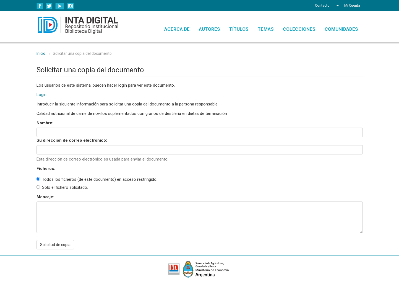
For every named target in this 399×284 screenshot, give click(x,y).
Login (41, 94)
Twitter (49, 6)
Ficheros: (46, 168)
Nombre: (45, 122)
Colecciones (299, 29)
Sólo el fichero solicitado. (62, 187)
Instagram (70, 6)
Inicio (40, 53)
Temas (266, 29)
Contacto (322, 5)
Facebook (39, 6)
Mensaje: (45, 196)
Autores (209, 29)
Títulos (239, 29)
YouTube (59, 6)
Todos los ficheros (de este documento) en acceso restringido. (96, 179)
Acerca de (177, 29)
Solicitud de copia (55, 244)
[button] (336, 5)
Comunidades (341, 29)
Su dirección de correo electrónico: (72, 140)
